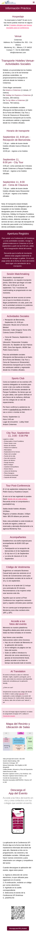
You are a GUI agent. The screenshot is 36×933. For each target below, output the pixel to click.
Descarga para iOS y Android (18, 928)
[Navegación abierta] (34, 2)
